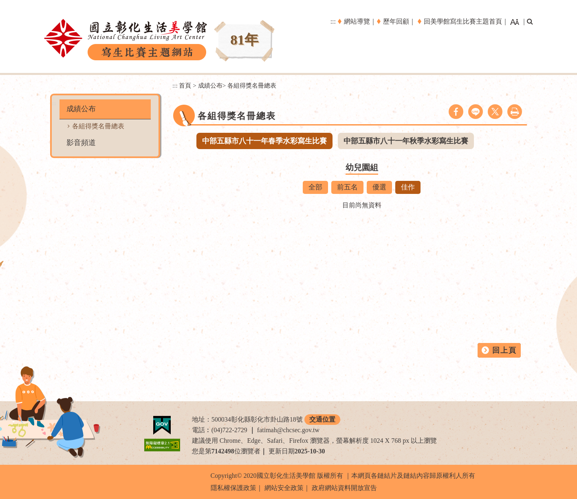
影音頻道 (81, 142)
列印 (514, 111)
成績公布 (81, 109)
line (475, 111)
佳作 (408, 187)
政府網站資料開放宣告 (344, 487)
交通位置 (322, 419)
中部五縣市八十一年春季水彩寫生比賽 (264, 141)
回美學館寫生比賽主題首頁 (463, 21)
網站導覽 (357, 21)
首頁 (185, 85)
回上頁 (504, 350)
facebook (456, 111)
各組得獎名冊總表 (98, 126)
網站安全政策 (284, 487)
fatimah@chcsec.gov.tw (288, 429)
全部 (315, 187)
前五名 (347, 187)
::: (333, 21)
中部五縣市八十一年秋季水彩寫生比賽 (406, 141)
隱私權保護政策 (233, 487)
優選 (379, 187)
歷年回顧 (396, 21)
